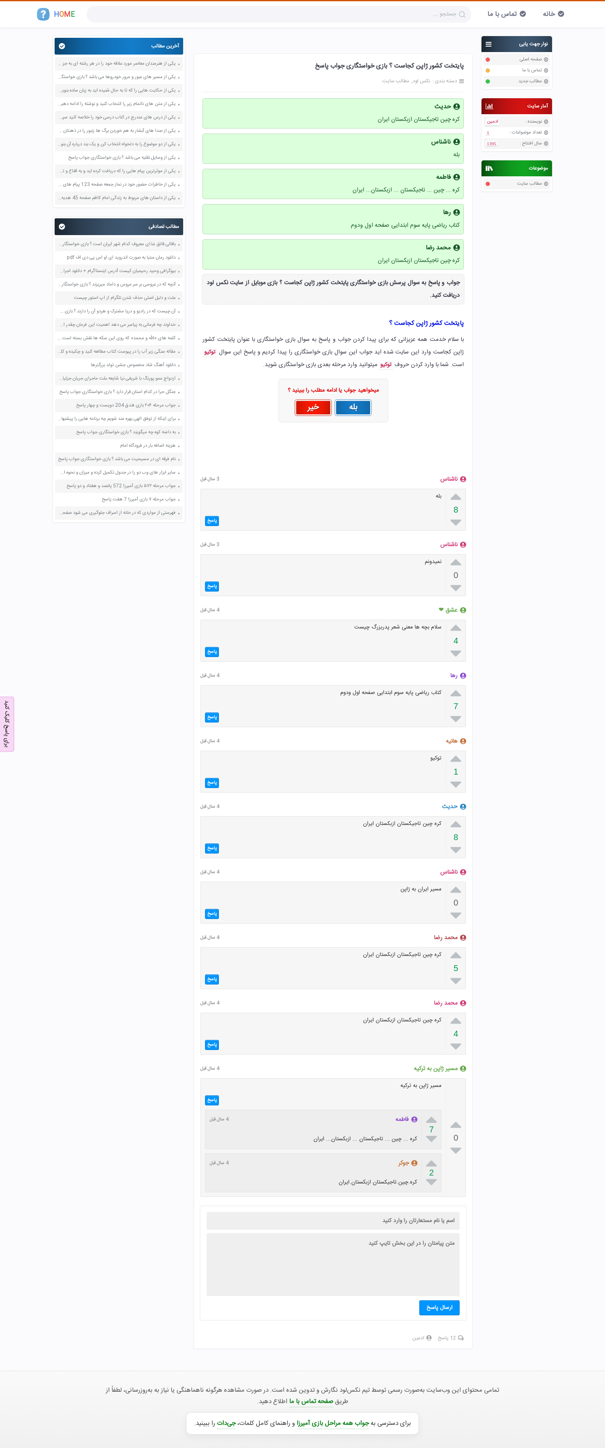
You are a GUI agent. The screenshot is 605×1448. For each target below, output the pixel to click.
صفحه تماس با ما (311, 1401)
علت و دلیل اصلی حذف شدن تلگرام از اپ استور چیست (125, 298)
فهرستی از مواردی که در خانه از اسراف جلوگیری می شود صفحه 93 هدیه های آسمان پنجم (116, 513)
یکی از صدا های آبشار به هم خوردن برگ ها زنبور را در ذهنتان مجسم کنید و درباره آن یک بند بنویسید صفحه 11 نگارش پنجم (116, 131)
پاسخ (212, 521)
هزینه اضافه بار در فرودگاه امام (148, 446)
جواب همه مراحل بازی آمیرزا (333, 1423)
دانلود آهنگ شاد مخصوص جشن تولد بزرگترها (133, 365)
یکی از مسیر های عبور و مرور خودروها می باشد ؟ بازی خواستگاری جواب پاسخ (116, 77)
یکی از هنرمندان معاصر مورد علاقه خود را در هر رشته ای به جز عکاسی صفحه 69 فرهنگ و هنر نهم (116, 64)
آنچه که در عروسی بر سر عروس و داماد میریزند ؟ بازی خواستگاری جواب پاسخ (116, 284)
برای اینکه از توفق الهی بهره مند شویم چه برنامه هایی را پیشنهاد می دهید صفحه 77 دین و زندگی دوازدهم (116, 419)
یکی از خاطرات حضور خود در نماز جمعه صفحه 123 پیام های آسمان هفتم (116, 185)
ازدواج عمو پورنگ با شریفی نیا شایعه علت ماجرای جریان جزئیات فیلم (116, 378)
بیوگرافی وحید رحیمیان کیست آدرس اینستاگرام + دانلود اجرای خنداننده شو (116, 271)
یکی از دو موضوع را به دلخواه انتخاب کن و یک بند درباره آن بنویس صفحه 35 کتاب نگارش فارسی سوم (116, 144)
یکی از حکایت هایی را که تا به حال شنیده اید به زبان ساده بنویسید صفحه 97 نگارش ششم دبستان (116, 90)
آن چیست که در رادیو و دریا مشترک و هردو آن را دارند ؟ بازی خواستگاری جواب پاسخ (116, 311)
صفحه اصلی (531, 59)
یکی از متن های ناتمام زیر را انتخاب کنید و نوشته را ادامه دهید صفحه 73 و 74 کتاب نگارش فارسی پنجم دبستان (116, 104)
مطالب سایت (529, 184)
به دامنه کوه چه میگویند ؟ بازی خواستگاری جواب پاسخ (126, 432)
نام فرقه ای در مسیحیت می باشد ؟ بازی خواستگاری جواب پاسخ (117, 459)
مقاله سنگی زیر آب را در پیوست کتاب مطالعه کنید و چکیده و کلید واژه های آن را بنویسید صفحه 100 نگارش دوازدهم (116, 352)
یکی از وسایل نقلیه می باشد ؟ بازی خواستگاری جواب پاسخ (122, 158)
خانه (549, 14)
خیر (313, 407)
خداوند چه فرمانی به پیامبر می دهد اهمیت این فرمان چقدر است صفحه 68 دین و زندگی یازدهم (116, 325)
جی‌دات (226, 1423)
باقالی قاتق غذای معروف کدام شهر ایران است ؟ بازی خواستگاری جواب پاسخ (116, 244)
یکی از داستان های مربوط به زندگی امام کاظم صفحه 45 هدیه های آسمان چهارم (116, 198)
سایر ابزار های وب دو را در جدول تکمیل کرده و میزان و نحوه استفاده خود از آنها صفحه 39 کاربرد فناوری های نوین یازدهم (116, 473)
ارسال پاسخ (439, 1307)
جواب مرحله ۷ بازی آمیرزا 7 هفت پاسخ (139, 499)
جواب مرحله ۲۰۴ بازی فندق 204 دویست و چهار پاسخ (126, 405)
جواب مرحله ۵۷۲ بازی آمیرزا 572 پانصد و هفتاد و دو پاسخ (121, 486)
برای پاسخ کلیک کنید (6, 723)
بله (353, 407)
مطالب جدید (530, 81)
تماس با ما (502, 14)
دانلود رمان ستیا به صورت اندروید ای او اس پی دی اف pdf (121, 258)
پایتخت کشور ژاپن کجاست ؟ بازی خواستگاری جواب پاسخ (389, 66)
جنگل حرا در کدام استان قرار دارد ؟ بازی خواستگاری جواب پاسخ (117, 392)
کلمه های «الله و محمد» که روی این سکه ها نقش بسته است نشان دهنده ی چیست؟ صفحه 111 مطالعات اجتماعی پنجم (116, 338)
